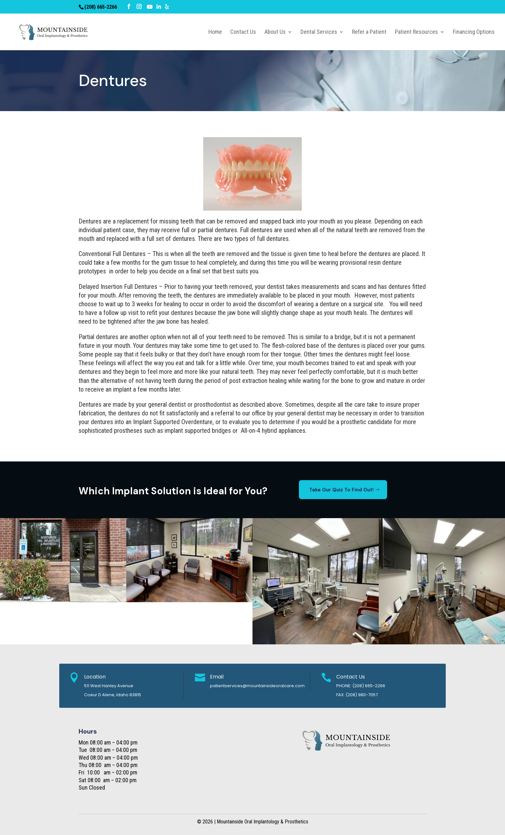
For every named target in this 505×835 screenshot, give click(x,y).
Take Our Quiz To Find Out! (341, 490)
